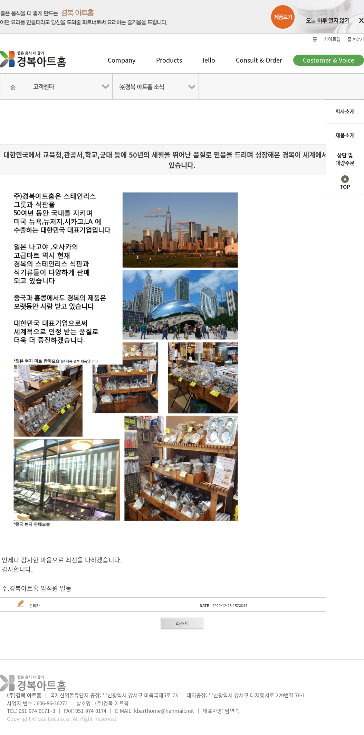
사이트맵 (332, 39)
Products (169, 60)
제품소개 (345, 135)
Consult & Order (259, 60)
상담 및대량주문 (345, 159)
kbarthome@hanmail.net (164, 711)
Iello (209, 60)
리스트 (182, 623)
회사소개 (345, 111)
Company (121, 60)
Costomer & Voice (328, 60)
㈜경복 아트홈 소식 (141, 86)
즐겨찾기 (355, 39)
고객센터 (43, 86)
